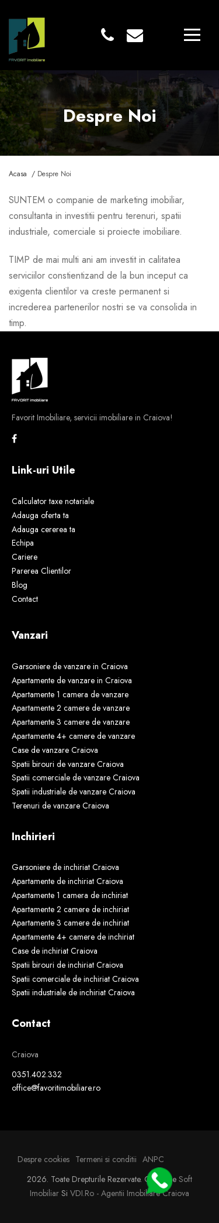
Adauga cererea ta (43, 529)
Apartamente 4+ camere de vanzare (73, 736)
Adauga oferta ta (40, 515)
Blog (19, 585)
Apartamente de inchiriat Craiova (67, 881)
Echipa (23, 543)
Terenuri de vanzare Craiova (60, 805)
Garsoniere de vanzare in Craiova (70, 666)
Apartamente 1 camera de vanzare (70, 694)
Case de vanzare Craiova (55, 750)
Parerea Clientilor (41, 571)
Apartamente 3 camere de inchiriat (70, 923)
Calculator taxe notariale (53, 501)
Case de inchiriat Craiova (55, 951)
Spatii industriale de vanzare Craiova (73, 791)
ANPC (153, 1159)
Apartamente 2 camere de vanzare (71, 708)
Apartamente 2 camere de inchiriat (70, 909)
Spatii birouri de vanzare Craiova (68, 764)
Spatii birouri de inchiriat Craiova (67, 965)
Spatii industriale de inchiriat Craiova (73, 992)
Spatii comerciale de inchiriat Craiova (75, 979)
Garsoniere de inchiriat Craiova (65, 867)
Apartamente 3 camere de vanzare (71, 722)
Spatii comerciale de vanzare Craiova (76, 777)
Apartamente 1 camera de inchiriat (70, 895)
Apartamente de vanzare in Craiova (72, 680)
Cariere (24, 557)
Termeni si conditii (106, 1159)
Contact (25, 599)
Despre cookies (43, 1159)
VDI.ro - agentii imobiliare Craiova (129, 1193)
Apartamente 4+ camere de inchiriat (73, 937)
